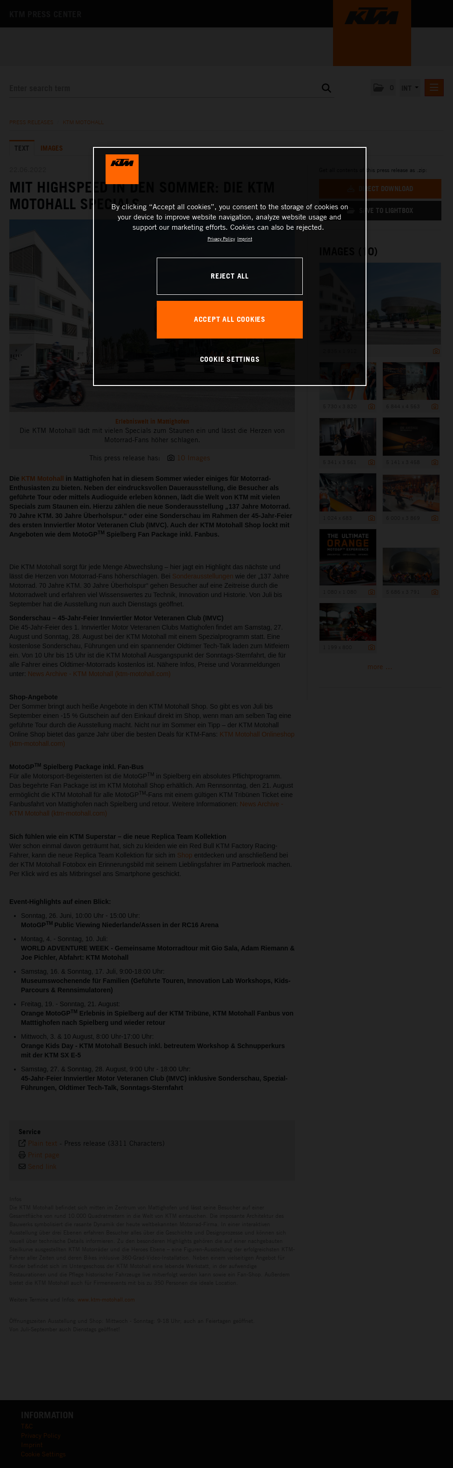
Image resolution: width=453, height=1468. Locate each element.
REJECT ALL (230, 275)
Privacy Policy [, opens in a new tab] (221, 238)
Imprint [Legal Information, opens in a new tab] (244, 238)
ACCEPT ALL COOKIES (230, 319)
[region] (229, 266)
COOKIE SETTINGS (230, 359)
